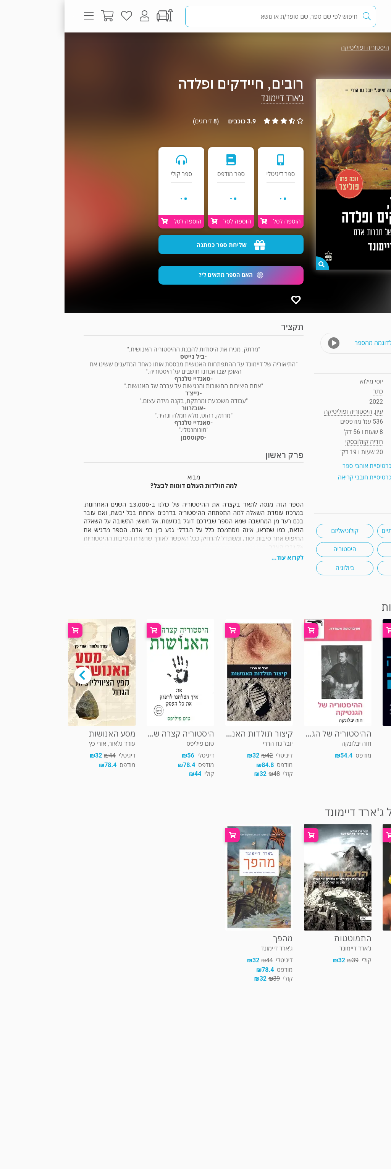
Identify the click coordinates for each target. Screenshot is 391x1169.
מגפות (341, 549)
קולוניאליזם (280, 530)
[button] (166, 275)
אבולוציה (341, 568)
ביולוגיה (280, 568)
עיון (356, 47)
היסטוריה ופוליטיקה (300, 47)
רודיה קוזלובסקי (299, 441)
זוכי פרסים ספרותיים (341, 530)
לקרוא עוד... (223, 557)
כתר (313, 391)
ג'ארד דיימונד (218, 98)
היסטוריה (280, 549)
